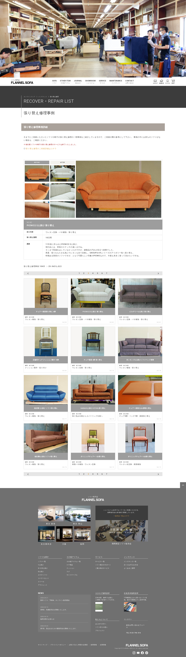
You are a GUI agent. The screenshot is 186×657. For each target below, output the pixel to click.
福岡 (82, 535)
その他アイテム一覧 (74, 561)
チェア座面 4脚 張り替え (93, 360)
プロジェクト (100, 629)
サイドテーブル (72, 574)
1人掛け (41, 564)
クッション (70, 568)
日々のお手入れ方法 (131, 564)
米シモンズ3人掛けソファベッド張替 (140, 360)
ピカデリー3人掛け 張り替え (140, 312)
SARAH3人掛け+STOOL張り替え (93, 408)
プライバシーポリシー (58, 640)
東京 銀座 (51, 515)
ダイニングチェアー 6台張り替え (140, 456)
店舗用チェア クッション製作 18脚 (46, 360)
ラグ (68, 571)
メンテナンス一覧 (130, 561)
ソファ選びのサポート (103, 564)
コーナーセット (43, 578)
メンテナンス (42, 97)
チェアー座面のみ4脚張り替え (140, 408)
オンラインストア (29, 97)
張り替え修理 (54, 97)
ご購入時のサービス (102, 568)
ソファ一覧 (42, 561)
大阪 (64, 535)
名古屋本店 (46, 535)
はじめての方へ (100, 622)
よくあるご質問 (129, 568)
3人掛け (41, 571)
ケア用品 (70, 564)
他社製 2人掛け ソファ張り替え (46, 408)
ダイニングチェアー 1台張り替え (93, 456)
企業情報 (103, 640)
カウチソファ (42, 574)
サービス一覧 (100, 561)
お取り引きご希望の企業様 (78, 640)
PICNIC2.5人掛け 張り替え (93, 312)
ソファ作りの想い (101, 626)
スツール (41, 581)
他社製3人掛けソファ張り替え (46, 456)
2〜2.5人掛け (43, 568)
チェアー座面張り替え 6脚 (46, 312)
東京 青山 (78, 515)
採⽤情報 (94, 640)
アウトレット (42, 584)
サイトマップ (42, 640)
